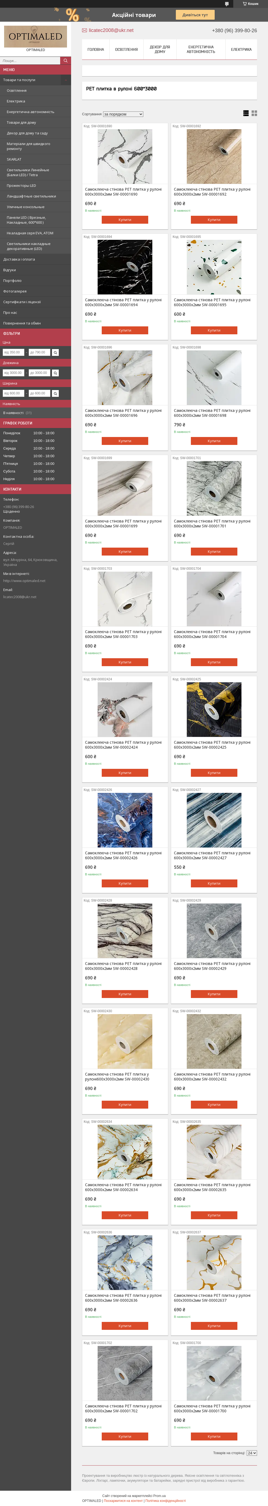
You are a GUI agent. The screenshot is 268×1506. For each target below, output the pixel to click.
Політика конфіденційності (165, 1501)
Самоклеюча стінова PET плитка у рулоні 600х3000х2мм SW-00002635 (212, 1187)
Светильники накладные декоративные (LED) (29, 246)
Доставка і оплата (19, 259)
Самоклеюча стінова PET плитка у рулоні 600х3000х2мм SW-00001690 (123, 192)
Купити (125, 219)
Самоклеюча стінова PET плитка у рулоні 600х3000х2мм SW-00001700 (212, 1408)
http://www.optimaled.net (24, 580)
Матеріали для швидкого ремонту (28, 146)
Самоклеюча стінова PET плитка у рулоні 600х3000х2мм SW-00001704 (212, 634)
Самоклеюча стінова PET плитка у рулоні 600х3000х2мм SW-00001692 (212, 192)
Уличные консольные (26, 206)
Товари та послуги (19, 79)
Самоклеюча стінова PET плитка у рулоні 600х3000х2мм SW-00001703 (123, 634)
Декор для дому (160, 49)
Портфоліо (12, 280)
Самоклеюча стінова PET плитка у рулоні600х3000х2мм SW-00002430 (117, 1077)
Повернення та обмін (22, 323)
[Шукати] (65, 61)
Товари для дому (21, 122)
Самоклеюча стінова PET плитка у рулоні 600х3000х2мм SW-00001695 (212, 302)
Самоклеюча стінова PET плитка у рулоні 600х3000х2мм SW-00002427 (212, 855)
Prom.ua (159, 1496)
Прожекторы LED (21, 185)
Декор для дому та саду (27, 133)
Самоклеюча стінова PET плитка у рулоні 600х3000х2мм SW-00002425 (212, 745)
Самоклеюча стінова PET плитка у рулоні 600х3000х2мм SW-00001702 (123, 1408)
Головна (96, 49)
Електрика (16, 101)
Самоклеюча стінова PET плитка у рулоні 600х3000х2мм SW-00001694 (123, 302)
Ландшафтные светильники (31, 196)
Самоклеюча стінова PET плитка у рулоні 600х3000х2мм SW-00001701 (212, 523)
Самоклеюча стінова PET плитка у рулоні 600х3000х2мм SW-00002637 (212, 1298)
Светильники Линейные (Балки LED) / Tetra (28, 172)
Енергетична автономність (30, 111)
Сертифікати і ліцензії (22, 301)
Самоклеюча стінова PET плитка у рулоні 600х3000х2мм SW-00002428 (123, 966)
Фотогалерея (15, 291)
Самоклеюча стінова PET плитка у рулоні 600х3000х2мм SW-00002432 (212, 1077)
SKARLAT (14, 159)
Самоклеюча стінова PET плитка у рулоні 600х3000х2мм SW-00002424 (123, 745)
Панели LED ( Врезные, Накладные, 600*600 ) (26, 220)
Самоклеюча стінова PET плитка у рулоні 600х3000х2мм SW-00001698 (212, 413)
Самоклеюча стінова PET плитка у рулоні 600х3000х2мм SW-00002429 (212, 966)
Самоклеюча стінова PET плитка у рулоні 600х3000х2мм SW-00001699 (123, 523)
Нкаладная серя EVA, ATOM (30, 233)
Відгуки (9, 269)
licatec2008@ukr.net (19, 596)
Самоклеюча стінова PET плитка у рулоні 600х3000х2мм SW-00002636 (123, 1298)
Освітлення (17, 90)
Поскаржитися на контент (123, 1501)
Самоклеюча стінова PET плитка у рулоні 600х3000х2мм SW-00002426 (123, 855)
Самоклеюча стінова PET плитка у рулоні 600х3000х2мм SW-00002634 (123, 1187)
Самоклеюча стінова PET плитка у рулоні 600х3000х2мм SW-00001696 (123, 413)
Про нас (10, 312)
